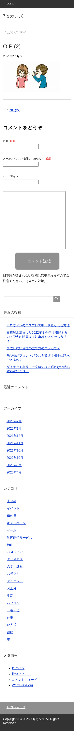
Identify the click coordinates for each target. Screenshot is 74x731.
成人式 (11, 625)
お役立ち (13, 573)
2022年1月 (14, 428)
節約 (10, 632)
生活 (10, 595)
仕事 (10, 617)
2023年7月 (14, 421)
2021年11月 (15, 443)
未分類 (11, 501)
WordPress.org (22, 685)
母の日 (11, 515)
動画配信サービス (19, 537)
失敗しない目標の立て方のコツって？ (33, 348)
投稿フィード (21, 674)
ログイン (18, 668)
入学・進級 (15, 566)
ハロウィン (15, 551)
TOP (15, 32)
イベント (13, 508)
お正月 (11, 588)
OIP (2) (14, 110)
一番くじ (13, 610)
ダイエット (15, 581)
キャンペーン (16, 523)
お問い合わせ (16, 707)
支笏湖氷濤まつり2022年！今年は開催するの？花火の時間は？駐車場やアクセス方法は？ (37, 337)
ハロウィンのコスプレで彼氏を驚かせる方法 (38, 325)
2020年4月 (14, 472)
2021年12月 (15, 435)
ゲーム (11, 530)
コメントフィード (24, 679)
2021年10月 (15, 450)
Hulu (10, 544)
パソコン (13, 603)
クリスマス (15, 559)
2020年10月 (15, 457)
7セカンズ (13, 15)
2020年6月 (14, 465)
